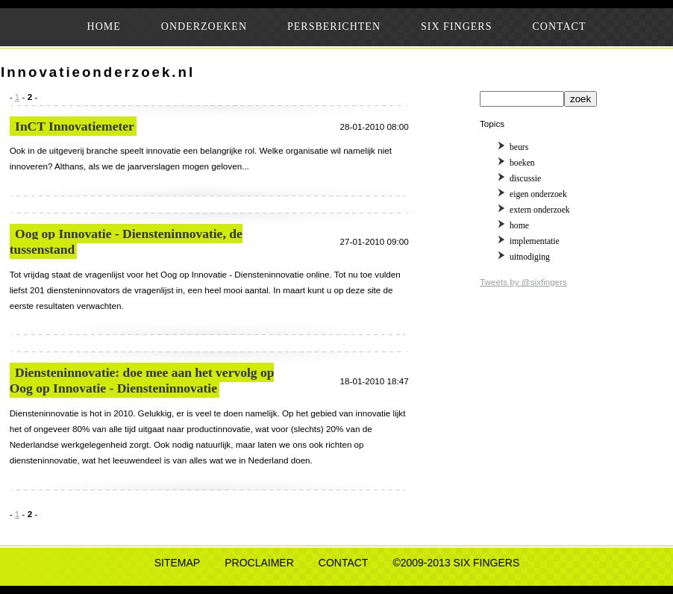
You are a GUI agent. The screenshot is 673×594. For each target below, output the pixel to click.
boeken (522, 163)
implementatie (535, 241)
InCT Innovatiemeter (74, 126)
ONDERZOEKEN (204, 26)
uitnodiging (530, 257)
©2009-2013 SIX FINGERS (455, 563)
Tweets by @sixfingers (523, 282)
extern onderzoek (540, 210)
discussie (525, 179)
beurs (519, 147)
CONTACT (559, 26)
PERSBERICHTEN (334, 26)
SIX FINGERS (456, 26)
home (519, 226)
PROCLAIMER (259, 563)
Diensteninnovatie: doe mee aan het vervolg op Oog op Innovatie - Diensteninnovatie (142, 380)
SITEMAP (177, 563)
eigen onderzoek (538, 194)
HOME (104, 26)
